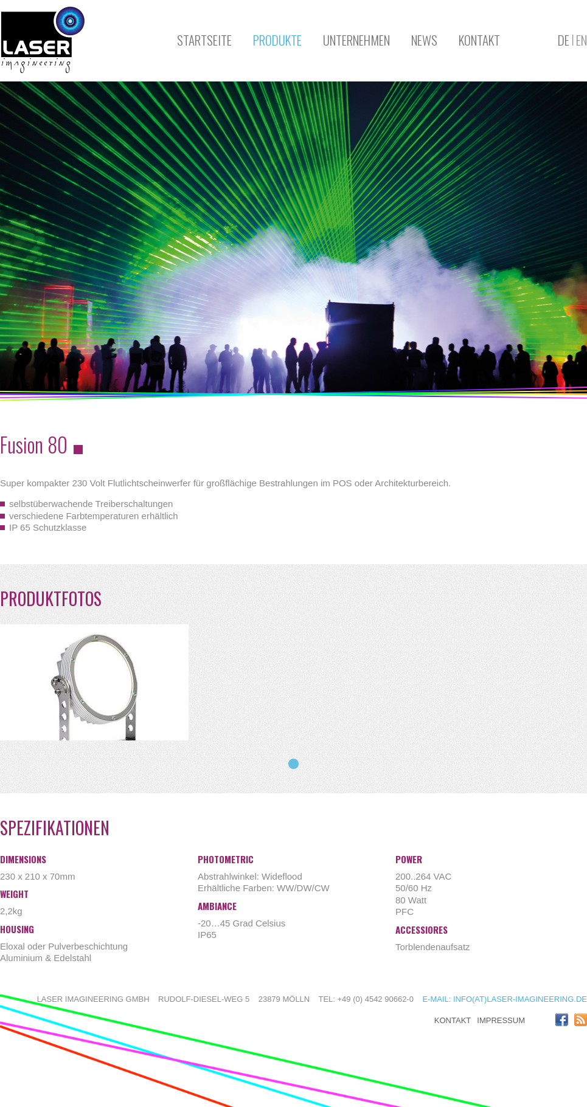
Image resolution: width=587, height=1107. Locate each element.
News (424, 39)
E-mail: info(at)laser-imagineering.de (504, 999)
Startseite (204, 39)
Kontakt (479, 39)
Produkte (277, 39)
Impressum (501, 1020)
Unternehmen (356, 39)
